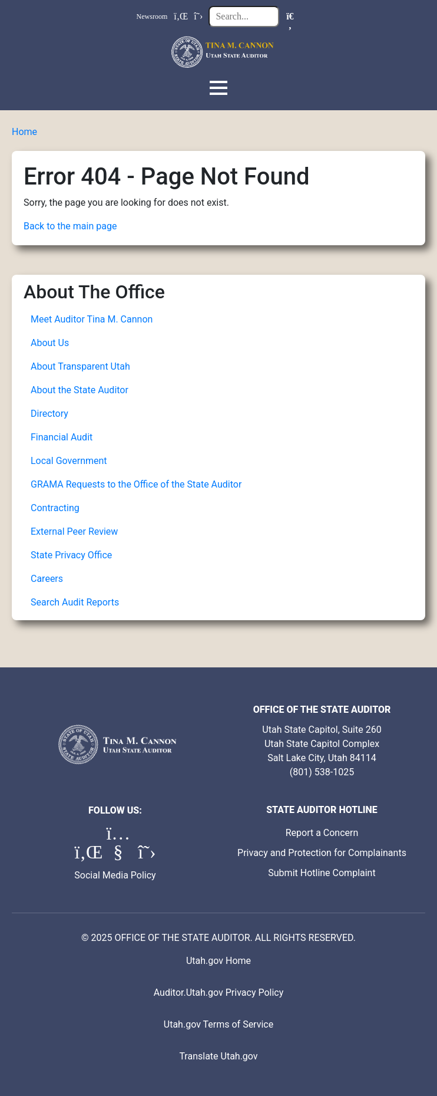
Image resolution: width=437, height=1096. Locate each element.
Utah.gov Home (218, 960)
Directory (49, 413)
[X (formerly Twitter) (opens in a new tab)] (146, 855)
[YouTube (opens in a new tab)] (119, 855)
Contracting (55, 508)
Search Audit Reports (75, 602)
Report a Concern (322, 832)
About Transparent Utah (80, 366)
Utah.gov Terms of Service (218, 1024)
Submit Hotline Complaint (321, 872)
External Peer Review (74, 531)
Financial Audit (61, 437)
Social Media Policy (114, 875)
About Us (50, 342)
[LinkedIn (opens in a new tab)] (87, 855)
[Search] (289, 16)
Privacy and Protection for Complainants (321, 852)
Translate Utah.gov (218, 1056)
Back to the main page (70, 226)
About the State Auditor (79, 390)
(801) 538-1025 (322, 772)
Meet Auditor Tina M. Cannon (92, 319)
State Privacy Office (71, 555)
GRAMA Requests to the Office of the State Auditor (136, 484)
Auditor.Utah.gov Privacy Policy (219, 992)
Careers (47, 578)
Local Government (69, 460)
